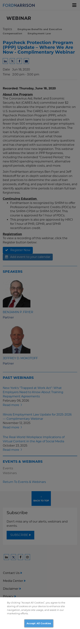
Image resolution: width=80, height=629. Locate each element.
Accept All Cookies (39, 624)
